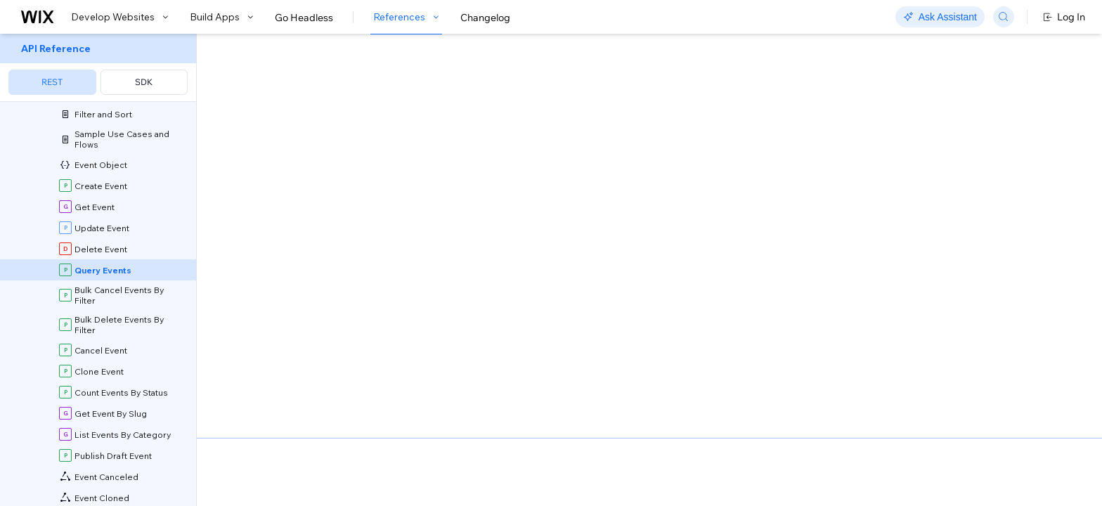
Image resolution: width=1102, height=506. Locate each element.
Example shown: (777, 174)
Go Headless (304, 17)
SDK (144, 82)
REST (52, 82)
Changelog (485, 17)
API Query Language (535, 358)
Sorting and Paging (638, 358)
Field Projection (304, 373)
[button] (285, 125)
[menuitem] (98, 68)
